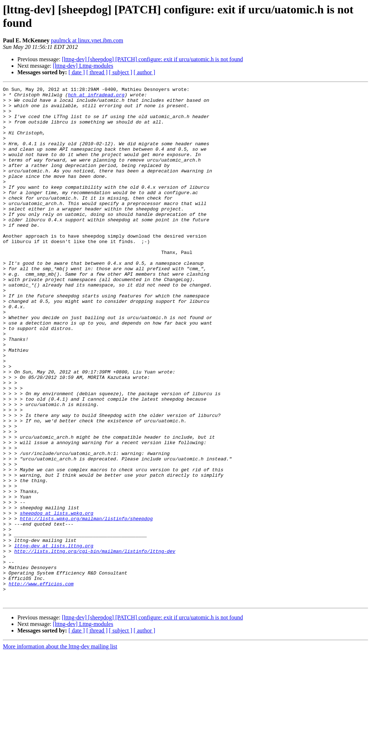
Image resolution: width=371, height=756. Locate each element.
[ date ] (76, 72)
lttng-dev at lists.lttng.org (53, 638)
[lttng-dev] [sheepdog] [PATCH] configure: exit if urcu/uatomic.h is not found (152, 59)
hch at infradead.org (96, 96)
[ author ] (144, 72)
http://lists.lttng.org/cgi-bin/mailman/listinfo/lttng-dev (94, 644)
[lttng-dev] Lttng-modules (83, 66)
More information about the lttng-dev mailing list (60, 750)
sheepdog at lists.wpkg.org (56, 599)
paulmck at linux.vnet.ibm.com (87, 40)
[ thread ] (97, 72)
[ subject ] (120, 72)
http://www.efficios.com (41, 683)
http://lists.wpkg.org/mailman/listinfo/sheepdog (86, 605)
